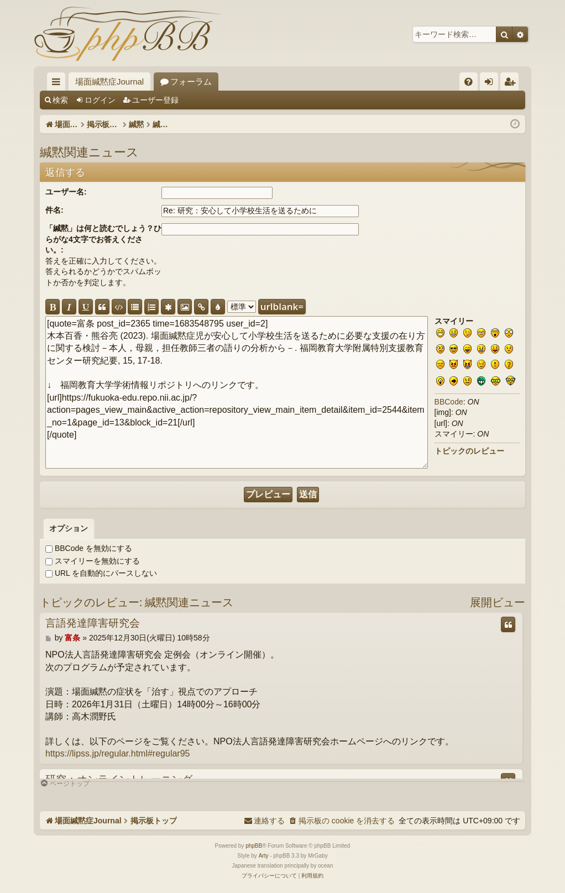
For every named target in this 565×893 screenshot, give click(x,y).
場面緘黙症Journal (109, 81)
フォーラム (191, 81)
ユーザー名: (66, 191)
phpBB (253, 846)
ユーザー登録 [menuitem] (512, 84)
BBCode (449, 401)
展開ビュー (497, 602)
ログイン (100, 100)
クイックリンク (58, 84)
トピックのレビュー (469, 450)
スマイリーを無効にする (92, 560)
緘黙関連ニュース (89, 151)
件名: (54, 210)
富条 (72, 637)
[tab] (68, 529)
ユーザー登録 (155, 100)
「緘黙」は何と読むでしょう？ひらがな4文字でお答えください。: (103, 239)
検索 (60, 100)
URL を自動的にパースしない (101, 573)
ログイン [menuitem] (491, 84)
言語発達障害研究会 (92, 623)
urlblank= (282, 306)
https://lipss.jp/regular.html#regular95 (117, 753)
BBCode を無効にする (88, 548)
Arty (264, 856)
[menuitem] (468, 81)
